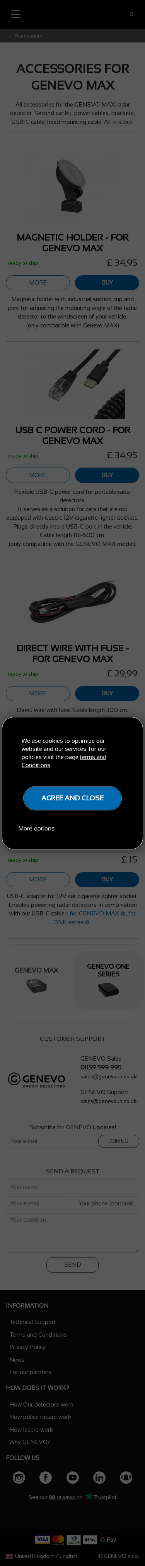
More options (36, 828)
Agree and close (72, 798)
